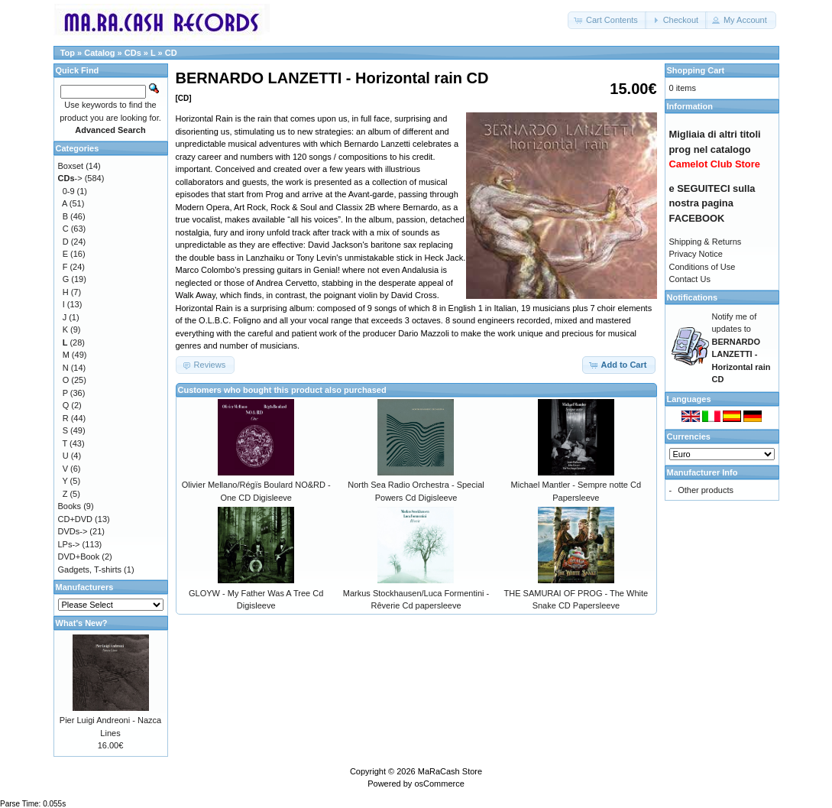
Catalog (99, 52)
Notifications (692, 297)
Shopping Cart (696, 70)
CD (171, 52)
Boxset (71, 165)
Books (70, 506)
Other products (705, 490)
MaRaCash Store (450, 771)
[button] (607, 20)
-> (70, 178)
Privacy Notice (696, 253)
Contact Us (690, 279)
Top (67, 52)
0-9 (69, 191)
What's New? (82, 623)
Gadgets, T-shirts (90, 569)
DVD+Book (79, 556)
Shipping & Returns (705, 241)
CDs (133, 52)
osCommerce (439, 783)
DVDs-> (73, 531)
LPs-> (69, 544)
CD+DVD (75, 519)
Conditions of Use (702, 266)
